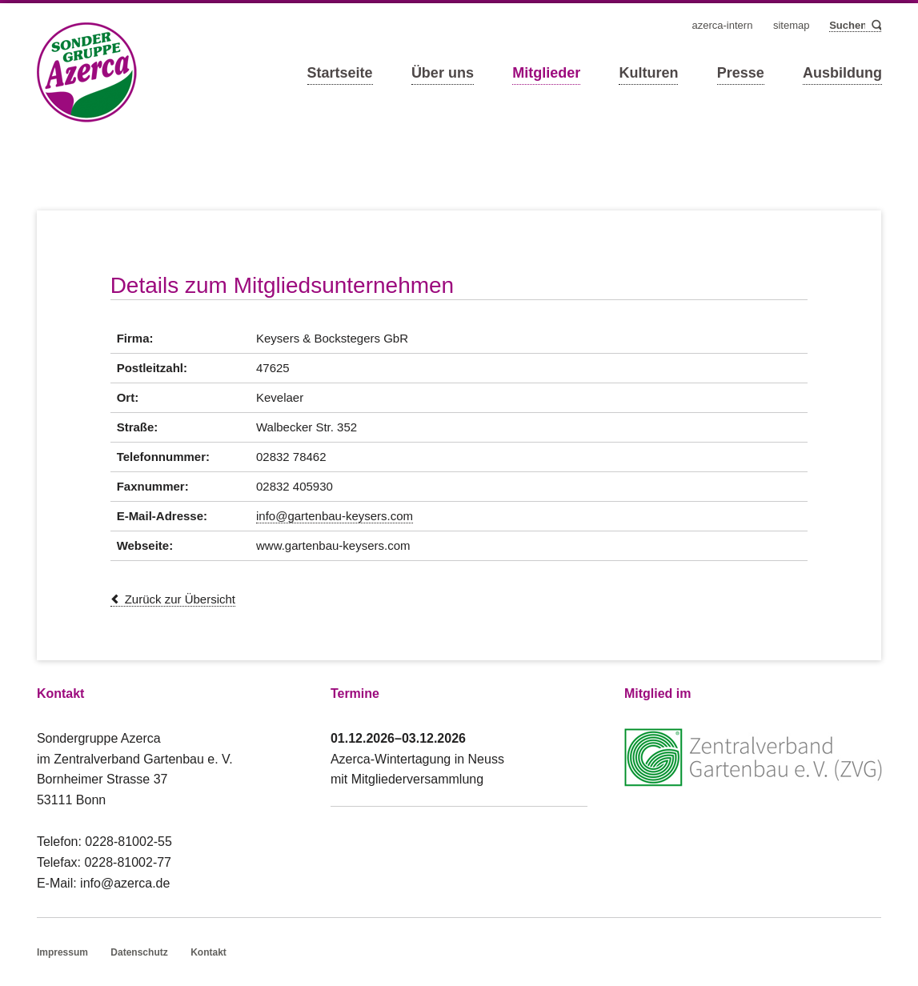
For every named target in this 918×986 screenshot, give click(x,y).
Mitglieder (546, 73)
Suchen (875, 26)
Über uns (442, 73)
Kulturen (648, 73)
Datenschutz (138, 952)
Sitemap (791, 25)
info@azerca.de (125, 883)
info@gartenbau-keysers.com (334, 516)
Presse (740, 73)
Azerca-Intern (722, 25)
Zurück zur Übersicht (180, 599)
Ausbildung (842, 73)
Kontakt (208, 952)
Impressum (62, 952)
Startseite (340, 73)
